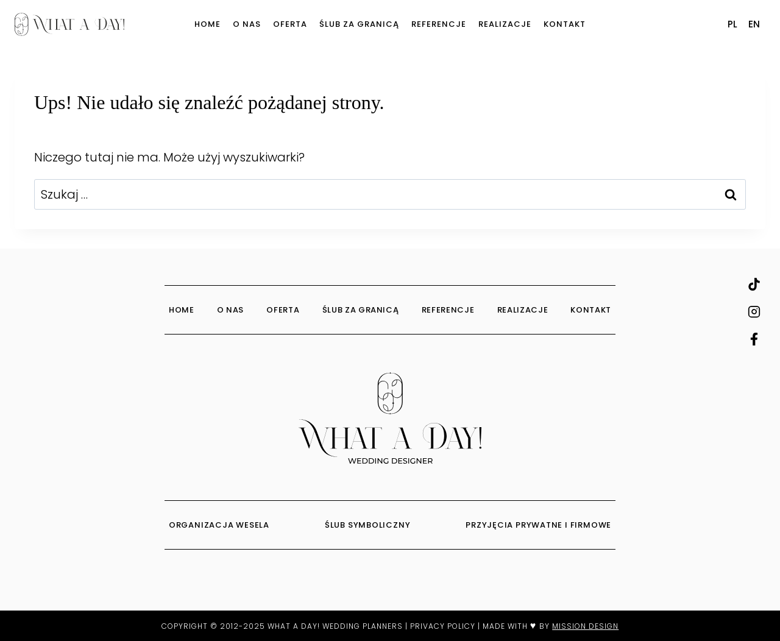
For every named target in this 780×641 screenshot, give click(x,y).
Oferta (290, 24)
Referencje (438, 24)
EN (754, 24)
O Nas (247, 24)
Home (207, 24)
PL (732, 24)
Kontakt (565, 24)
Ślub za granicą (359, 24)
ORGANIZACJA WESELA (220, 525)
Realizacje (504, 24)
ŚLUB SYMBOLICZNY (369, 525)
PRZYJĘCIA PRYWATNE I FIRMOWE (538, 525)
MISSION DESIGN (585, 626)
